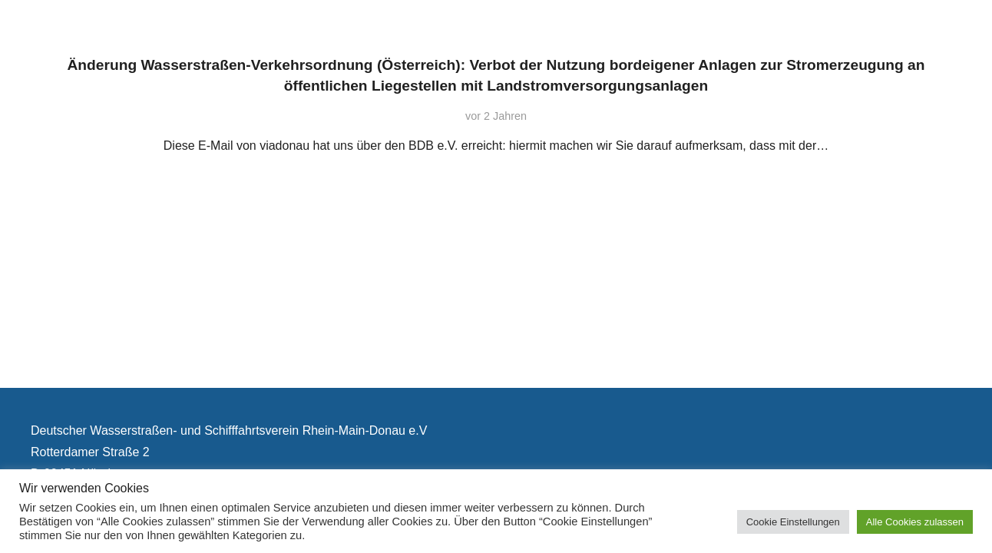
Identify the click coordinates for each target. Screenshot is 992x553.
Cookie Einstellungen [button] (793, 522)
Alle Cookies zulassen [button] (915, 522)
